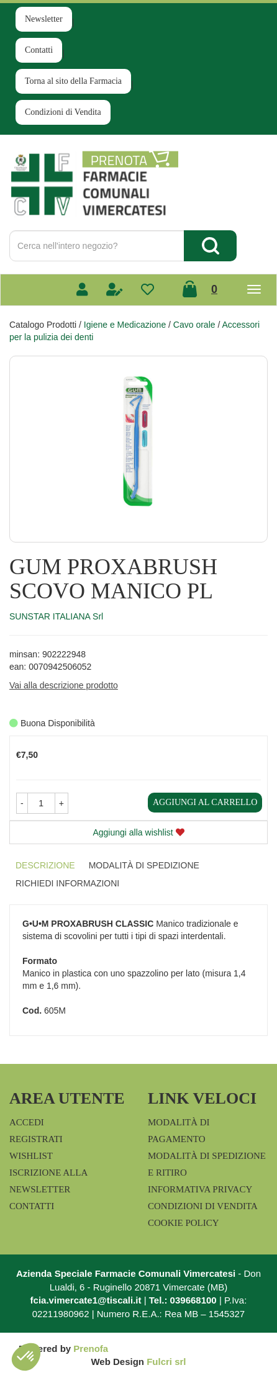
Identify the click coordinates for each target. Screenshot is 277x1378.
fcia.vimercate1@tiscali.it (86, 1300)
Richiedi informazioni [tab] (67, 883)
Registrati (36, 1139)
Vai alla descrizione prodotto (63, 685)
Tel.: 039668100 (183, 1300)
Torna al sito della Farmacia (73, 81)
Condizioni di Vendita (63, 112)
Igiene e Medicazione (125, 325)
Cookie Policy (183, 1223)
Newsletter (44, 19)
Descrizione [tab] (45, 865)
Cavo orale (194, 325)
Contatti (39, 50)
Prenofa (90, 1348)
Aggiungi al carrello (205, 802)
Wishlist (31, 1156)
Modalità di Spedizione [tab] (144, 865)
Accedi (26, 1122)
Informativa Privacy (200, 1189)
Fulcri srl (166, 1361)
